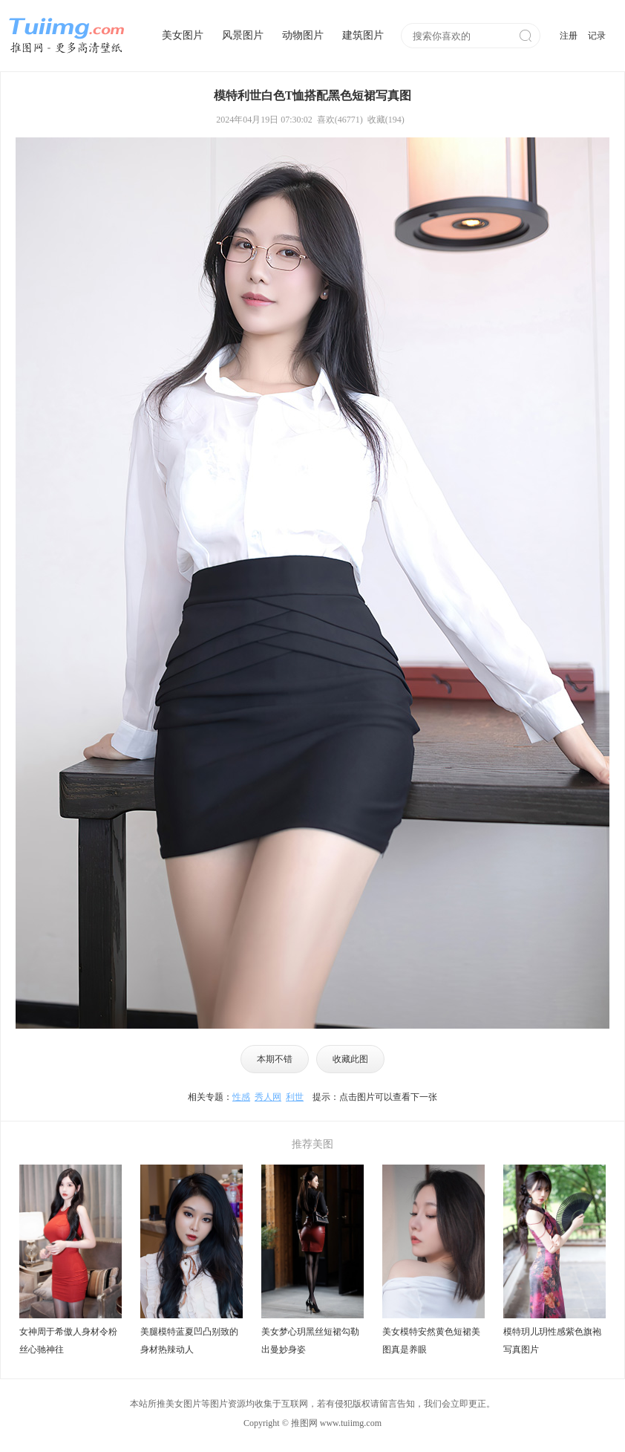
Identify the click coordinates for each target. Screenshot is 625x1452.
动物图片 (303, 35)
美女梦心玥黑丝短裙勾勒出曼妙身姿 (310, 1340)
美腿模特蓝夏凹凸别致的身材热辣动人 (189, 1340)
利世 (295, 1097)
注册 (568, 35)
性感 (241, 1097)
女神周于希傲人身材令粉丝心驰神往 (68, 1340)
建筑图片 (363, 35)
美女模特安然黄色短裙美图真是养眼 (431, 1340)
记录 (597, 35)
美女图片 (182, 35)
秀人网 (268, 1097)
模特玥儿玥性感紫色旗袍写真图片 (552, 1340)
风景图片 (243, 35)
